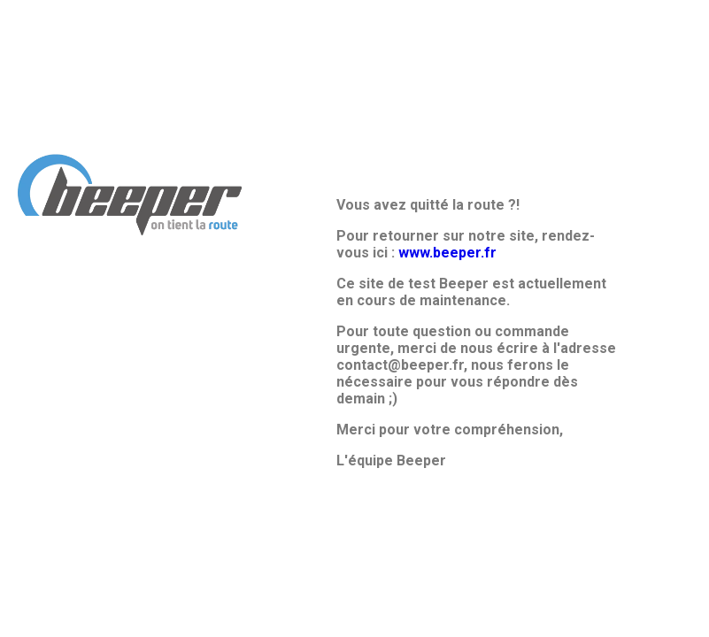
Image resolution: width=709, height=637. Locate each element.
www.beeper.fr (447, 252)
